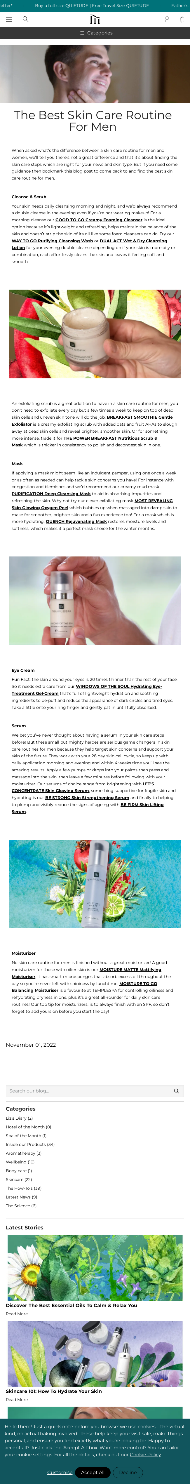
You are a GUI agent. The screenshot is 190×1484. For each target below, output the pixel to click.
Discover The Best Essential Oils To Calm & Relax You (71, 1305)
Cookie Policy (145, 1454)
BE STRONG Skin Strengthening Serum (87, 797)
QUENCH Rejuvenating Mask (76, 521)
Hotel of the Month (26, 1127)
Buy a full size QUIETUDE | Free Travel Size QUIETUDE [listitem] (101, 6)
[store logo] (95, 19)
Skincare (15, 1179)
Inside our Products (26, 1144)
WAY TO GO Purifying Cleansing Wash (52, 240)
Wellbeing (17, 1162)
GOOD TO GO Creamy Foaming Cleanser (98, 219)
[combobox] (95, 1091)
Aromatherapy (21, 1153)
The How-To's (20, 1188)
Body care (17, 1170)
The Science (18, 1205)
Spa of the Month (24, 1135)
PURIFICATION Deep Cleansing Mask (51, 493)
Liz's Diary (17, 1118)
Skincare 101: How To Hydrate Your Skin (54, 1391)
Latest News (19, 1197)
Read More (17, 1313)
